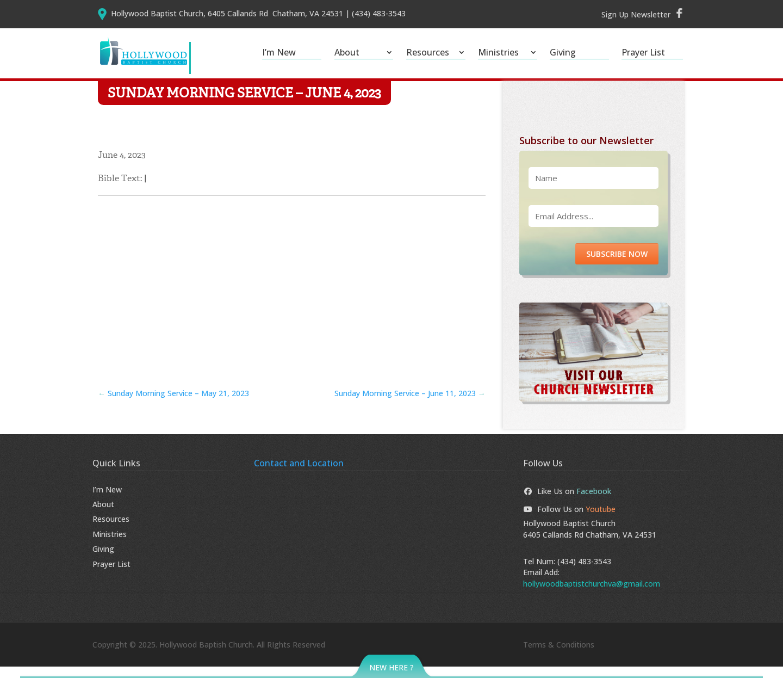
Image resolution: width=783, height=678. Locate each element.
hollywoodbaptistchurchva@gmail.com (591, 594)
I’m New (279, 53)
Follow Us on (569, 520)
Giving (563, 53)
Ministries (498, 53)
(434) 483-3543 (584, 573)
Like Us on (567, 502)
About (346, 53)
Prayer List (643, 53)
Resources (427, 53)
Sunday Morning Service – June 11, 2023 (410, 404)
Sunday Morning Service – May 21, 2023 (173, 404)
